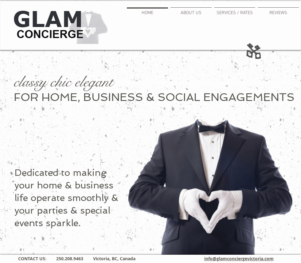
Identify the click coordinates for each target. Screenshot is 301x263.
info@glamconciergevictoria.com (239, 258)
